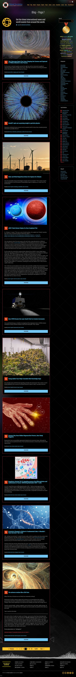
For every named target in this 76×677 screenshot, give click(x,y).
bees (62, 86)
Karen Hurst (64, 126)
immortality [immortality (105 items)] (65, 47)
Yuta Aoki (64, 138)
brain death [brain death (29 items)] (61, 42)
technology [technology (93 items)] (69, 55)
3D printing (63, 65)
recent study (17, 242)
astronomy (63, 82)
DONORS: (46, 664)
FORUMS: (46, 667)
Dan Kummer (65, 130)
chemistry (63, 98)
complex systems (64, 100)
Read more (26, 76)
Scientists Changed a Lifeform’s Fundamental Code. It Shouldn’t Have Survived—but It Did (26, 532)
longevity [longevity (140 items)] (66, 50)
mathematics (15, 132)
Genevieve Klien (10, 72)
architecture (63, 79)
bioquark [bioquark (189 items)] (64, 40)
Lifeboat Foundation (10, 673)
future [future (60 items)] (69, 43)
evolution (18, 279)
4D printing (63, 66)
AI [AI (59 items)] (63, 36)
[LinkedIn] (68, 673)
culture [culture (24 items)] (70, 42)
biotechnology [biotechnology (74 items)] (63, 41)
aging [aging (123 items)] (61, 36)
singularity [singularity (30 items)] (71, 53)
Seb (63, 152)
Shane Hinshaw (65, 143)
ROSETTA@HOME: (17, 667)
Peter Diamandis (64, 67)
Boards (34, 5)
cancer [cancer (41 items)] (64, 42)
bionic (62, 90)
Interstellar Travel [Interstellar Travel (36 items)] (70, 47)
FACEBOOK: (16, 662)
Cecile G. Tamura (66, 136)
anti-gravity (63, 78)
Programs (38, 5)
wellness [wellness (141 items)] (69, 56)
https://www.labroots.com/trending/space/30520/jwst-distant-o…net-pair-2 (22, 235)
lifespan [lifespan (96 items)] (61, 50)
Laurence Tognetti (10, 187)
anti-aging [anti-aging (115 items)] (70, 36)
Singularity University (65, 72)
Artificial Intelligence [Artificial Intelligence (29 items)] (64, 38)
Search (72, 21)
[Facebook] (63, 673)
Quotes (62, 5)
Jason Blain (64, 156)
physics (19, 636)
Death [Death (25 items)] (72, 42)
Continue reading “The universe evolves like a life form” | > (16, 632)
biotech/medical (14, 446)
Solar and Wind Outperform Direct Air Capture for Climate (24, 177)
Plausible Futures (64, 177)
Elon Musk (63, 71)
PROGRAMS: (62, 666)
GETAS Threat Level (6, 664)
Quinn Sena (9, 446)
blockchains (63, 95)
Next (41, 649)
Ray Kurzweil (63, 70)
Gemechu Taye (65, 123)
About (28, 5)
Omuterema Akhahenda (64, 133)
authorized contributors (25, 25)
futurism (15, 387)
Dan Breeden (65, 118)
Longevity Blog (64, 172)
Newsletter (58, 5)
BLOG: (31, 664)
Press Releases (71, 5)
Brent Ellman (65, 151)
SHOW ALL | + (62, 162)
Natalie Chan (65, 147)
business (62, 97)
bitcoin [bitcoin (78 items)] (67, 41)
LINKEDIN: (46, 662)
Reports (42, 5)
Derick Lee (64, 139)
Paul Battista (65, 121)
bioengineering (64, 88)
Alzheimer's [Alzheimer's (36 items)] (65, 36)
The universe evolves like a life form (18, 592)
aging (62, 76)
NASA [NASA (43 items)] (69, 50)
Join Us (53, 5)
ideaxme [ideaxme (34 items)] (61, 47)
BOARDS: (61, 664)
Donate (50, 5)
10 (31, 649)
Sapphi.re (21, 673)
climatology (16, 187)
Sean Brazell (65, 146)
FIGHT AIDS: (17, 666)
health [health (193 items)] (63, 45)
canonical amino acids (39, 537)
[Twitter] (65, 673)
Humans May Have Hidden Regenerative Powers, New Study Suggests (25, 436)
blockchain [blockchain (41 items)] (70, 41)
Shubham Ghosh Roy (11, 495)
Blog (31, 5)
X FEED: (16, 664)
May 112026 (6, 62)
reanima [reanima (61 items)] (64, 51)
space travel (16, 327)
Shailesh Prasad (65, 119)
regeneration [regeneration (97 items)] (63, 53)
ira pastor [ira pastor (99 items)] (63, 48)
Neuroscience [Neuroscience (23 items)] (71, 50)
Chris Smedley (65, 160)
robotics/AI (24, 132)
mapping (14, 72)
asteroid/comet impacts (66, 81)
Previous (12, 649)
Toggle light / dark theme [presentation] (72, 1)
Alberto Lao (64, 141)
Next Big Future (64, 175)
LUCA (29, 545)
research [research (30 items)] (67, 53)
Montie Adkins (65, 157)
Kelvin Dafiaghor (65, 124)
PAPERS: (31, 667)
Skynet (62, 73)
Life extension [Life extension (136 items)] (68, 48)
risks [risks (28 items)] (69, 53)
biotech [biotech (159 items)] (69, 39)
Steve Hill (64, 149)
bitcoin (62, 94)
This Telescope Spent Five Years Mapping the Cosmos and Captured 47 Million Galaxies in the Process (27, 62)
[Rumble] (73, 673)
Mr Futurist (63, 174)
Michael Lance (65, 154)
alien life (15, 279)
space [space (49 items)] (62, 54)
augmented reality (64, 83)
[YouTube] (70, 673)
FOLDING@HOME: (47, 666)
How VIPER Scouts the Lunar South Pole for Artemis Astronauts (26, 319)
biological (16, 552)
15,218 (36, 649)
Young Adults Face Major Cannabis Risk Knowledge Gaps (24, 379)
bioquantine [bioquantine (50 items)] (69, 38)
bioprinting (63, 92)
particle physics (19, 132)
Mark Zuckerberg (64, 75)
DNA (62, 68)
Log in (19, 25)
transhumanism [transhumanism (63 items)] (64, 56)
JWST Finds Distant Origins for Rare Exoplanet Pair (22, 228)
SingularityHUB (64, 178)
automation (63, 84)
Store (66, 5)
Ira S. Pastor (65, 159)
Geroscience (63, 171)
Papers (46, 5)
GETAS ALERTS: (62, 662)
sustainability (20, 187)
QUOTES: (61, 667)
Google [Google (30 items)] (60, 45)
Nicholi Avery (10, 132)
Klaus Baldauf (65, 135)
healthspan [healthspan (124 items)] (68, 45)
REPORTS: (31, 666)
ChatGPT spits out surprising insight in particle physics (24, 123)
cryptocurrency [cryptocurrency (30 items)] (67, 42)
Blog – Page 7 (38, 12)
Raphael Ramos (65, 144)
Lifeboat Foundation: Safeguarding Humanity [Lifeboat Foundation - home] (12, 5)
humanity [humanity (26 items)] (72, 45)
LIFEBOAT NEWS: (32, 662)
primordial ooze (20, 539)
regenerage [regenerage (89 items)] (69, 52)
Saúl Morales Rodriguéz (65, 113)
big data (62, 87)
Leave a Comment (21, 72)
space (17, 72)
